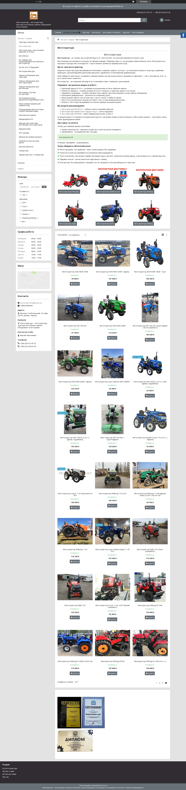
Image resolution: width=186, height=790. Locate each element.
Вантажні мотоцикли (27, 115)
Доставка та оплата (111, 32)
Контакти (96, 32)
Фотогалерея (138, 32)
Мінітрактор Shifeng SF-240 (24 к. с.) (150, 661)
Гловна (58, 32)
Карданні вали (24, 129)
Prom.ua (104, 786)
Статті (20, 169)
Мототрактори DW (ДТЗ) (72, 109)
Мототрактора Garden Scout (108, 192)
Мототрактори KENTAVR (71, 114)
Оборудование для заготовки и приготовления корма (31, 110)
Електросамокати (26, 147)
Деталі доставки (9, 774)
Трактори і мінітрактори (28, 42)
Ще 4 (23, 221)
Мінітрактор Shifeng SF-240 (150, 605)
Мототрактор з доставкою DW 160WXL (112, 382)
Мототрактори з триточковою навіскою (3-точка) (31, 51)
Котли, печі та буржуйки (29, 67)
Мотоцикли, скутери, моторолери (27, 93)
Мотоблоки (23, 56)
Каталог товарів (70, 32)
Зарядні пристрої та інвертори (31, 155)
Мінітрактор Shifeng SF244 (112, 661)
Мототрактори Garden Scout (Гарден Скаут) (79, 111)
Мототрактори (25, 46)
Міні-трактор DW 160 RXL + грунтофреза (112, 438)
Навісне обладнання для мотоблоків (29, 87)
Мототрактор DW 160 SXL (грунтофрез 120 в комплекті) (150, 327)
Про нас (86, 32)
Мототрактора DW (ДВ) (69, 192)
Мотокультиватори (27, 71)
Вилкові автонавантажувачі (30, 137)
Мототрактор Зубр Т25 (75, 605)
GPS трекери (24, 133)
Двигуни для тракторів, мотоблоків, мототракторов (30, 124)
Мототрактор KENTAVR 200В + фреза (75, 382)
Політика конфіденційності (135, 788)
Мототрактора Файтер (143, 192)
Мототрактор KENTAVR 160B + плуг (150, 272)
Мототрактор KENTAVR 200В (112, 326)
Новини (21, 163)
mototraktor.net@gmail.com (31, 303)
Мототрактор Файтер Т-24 (75, 549)
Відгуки (126, 32)
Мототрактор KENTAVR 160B (75, 272)
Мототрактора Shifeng (143, 224)
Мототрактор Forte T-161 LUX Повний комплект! (112, 606)
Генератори (23, 151)
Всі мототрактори (9, 768)
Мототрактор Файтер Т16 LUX (112, 493)
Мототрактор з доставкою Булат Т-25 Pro (112, 550)
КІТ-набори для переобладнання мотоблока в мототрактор (31, 61)
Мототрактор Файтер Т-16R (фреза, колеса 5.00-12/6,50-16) (150, 494)
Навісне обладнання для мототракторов (29, 82)
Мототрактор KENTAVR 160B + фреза (112, 272)
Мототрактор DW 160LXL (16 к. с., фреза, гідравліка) (75, 438)
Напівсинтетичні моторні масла (29, 142)
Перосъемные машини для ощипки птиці (30, 105)
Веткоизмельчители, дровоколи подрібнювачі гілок (31, 99)
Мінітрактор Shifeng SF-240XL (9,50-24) (75, 661)
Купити (76, 284)
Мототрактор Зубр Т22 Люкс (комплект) (150, 550)
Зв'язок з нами (8, 771)
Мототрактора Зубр (67, 224)
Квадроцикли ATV (26, 119)
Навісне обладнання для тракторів (29, 76)
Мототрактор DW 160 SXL (75, 326)
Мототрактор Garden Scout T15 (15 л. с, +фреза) (150, 438)
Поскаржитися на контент (115, 788)
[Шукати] (144, 20)
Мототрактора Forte (105, 224)
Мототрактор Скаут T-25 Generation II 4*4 (75, 494)
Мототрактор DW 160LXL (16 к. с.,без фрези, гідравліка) (150, 382)
